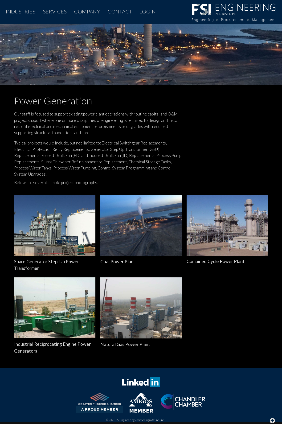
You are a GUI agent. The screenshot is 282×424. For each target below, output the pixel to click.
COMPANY (87, 11)
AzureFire (157, 420)
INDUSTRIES (20, 11)
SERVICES (55, 11)
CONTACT (119, 11)
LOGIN (147, 11)
